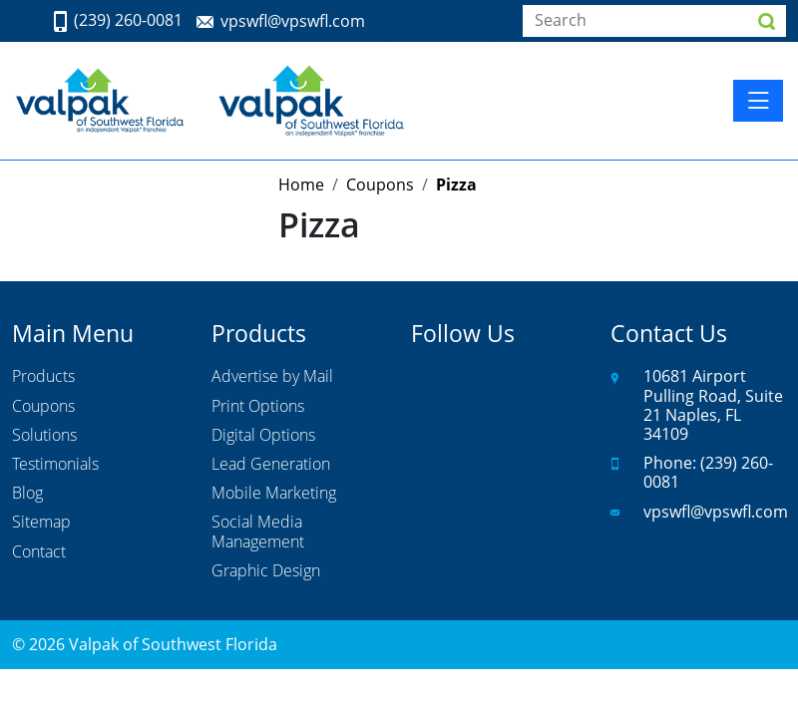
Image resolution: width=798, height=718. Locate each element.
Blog (27, 494)
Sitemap (41, 523)
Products (43, 377)
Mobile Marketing (273, 494)
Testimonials (55, 465)
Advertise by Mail (272, 377)
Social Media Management (257, 532)
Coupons (43, 407)
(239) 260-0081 (128, 21)
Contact (39, 552)
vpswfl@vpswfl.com (292, 21)
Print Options (257, 407)
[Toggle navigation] (758, 101)
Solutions (44, 436)
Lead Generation (270, 465)
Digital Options (263, 436)
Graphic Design (265, 571)
